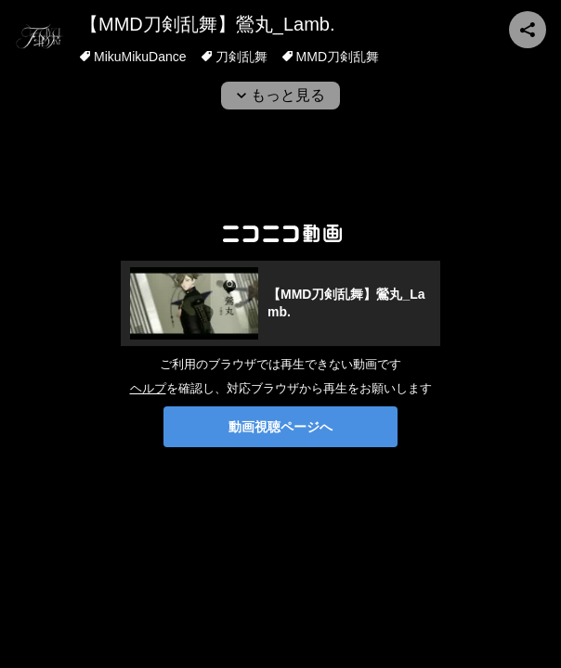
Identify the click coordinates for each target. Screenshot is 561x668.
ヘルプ (148, 388)
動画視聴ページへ (280, 426)
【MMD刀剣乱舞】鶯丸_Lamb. (207, 24)
